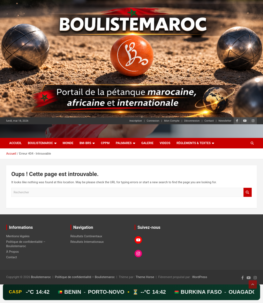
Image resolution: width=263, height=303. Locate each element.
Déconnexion (192, 120)
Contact (209, 120)
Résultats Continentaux (86, 236)
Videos (165, 143)
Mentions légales (18, 236)
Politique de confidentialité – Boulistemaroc (85, 277)
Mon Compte (171, 120)
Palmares (124, 143)
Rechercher (247, 192)
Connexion (153, 120)
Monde (68, 143)
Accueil (15, 143)
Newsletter (224, 120)
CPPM (105, 143)
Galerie (147, 143)
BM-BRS (85, 143)
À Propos (12, 252)
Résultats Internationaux (87, 242)
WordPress (199, 277)
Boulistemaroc (40, 143)
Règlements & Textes (193, 143)
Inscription (135, 120)
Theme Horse (145, 277)
